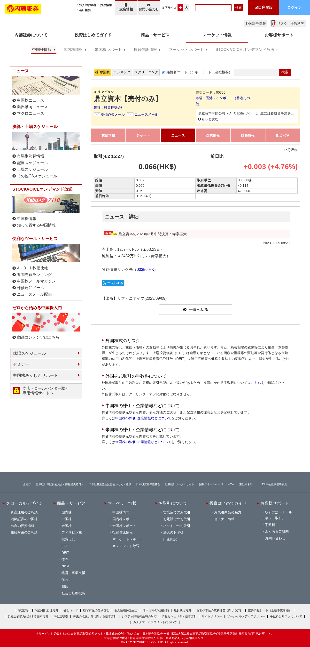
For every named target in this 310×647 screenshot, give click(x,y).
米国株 (67, 526)
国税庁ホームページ (211, 484)
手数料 (270, 525)
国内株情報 (73, 50)
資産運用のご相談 (24, 512)
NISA (66, 566)
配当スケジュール (32, 163)
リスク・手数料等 (290, 23)
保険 (65, 580)
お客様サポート (274, 503)
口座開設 (170, 539)
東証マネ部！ (247, 484)
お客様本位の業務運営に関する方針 (219, 610)
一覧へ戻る (198, 309)
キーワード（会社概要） (213, 72)
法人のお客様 (88, 5)
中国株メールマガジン (36, 281)
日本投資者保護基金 (148, 484)
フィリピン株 (72, 532)
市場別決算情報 (30, 156)
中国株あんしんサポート (35, 375)
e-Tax (231, 484)
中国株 (67, 519)
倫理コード (70, 610)
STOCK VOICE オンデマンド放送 (245, 50)
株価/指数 (102, 72)
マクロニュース (30, 113)
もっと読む (210, 119)
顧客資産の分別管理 (96, 610)
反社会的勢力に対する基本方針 (28, 616)
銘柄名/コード (177, 72)
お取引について (173, 503)
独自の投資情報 (22, 526)
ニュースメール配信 (34, 294)
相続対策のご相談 (24, 532)
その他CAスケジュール (37, 176)
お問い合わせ (149, 7)
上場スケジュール (32, 169)
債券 (65, 559)
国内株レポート (124, 519)
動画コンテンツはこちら (38, 337)
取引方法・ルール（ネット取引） (277, 515)
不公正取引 (61, 616)
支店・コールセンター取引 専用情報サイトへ (46, 390)
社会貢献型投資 (73, 593)
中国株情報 (42, 50)
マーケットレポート (186, 50)
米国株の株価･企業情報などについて (143, 442)
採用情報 (106, 5)
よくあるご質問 (277, 531)
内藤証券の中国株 (24, 519)
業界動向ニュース (32, 107)
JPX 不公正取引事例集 (273, 484)
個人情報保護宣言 (126, 610)
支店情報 (126, 7)
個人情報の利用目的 (156, 610)
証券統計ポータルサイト (179, 484)
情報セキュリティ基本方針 (179, 616)
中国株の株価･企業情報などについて (143, 418)
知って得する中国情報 (36, 225)
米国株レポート (108, 50)
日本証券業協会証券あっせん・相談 (110, 484)
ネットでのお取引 (176, 526)
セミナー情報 (224, 519)
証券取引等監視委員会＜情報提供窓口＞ (60, 484)
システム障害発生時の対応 (139, 616)
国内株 (67, 512)
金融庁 (27, 484)
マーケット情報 (122, 503)
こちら (256, 383)
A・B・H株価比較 (32, 268)
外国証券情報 (256, 23)
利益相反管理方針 (46, 610)
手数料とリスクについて (286, 616)
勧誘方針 (24, 610)
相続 (65, 586)
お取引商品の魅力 (227, 512)
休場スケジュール (29, 353)
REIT (65, 553)
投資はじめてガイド (228, 503)
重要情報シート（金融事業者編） (270, 610)
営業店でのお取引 (176, 512)
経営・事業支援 (73, 573)
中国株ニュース (30, 100)
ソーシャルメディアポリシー (246, 616)
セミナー (21, 364)
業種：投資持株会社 (109, 107)
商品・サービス (71, 503)
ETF (65, 546)
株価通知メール (113, 114)
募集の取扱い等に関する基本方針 (95, 616)
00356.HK (145, 269)
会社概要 (85, 10)
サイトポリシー (212, 616)
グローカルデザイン (24, 503)
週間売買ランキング (34, 275)
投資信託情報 (145, 50)
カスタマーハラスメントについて (155, 622)
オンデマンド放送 (126, 546)
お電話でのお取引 (176, 519)
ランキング (122, 72)
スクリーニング (146, 72)
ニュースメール (146, 114)
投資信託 (68, 539)
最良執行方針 (182, 610)
